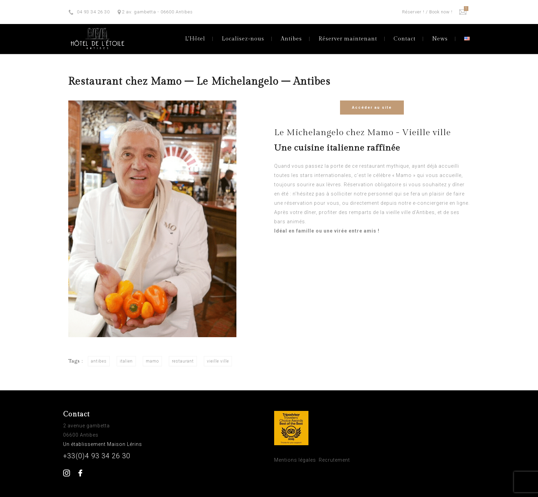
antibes (99, 361)
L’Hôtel (195, 39)
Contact (405, 39)
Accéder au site (372, 107)
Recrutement (334, 460)
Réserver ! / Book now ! (427, 11)
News (440, 39)
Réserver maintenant (347, 39)
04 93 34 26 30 (93, 11)
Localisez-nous (243, 39)
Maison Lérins (125, 444)
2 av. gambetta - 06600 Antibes (157, 11)
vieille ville (218, 361)
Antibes (291, 39)
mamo (152, 361)
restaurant (183, 361)
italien (126, 361)
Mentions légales (295, 460)
